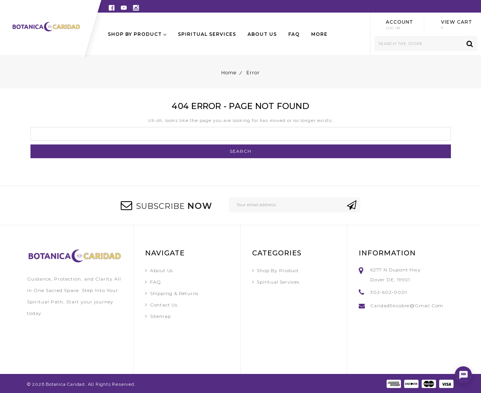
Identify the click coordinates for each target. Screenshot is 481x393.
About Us (262, 34)
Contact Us (163, 305)
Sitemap (160, 316)
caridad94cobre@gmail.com (406, 305)
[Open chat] (463, 374)
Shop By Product (137, 34)
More (319, 34)
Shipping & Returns (174, 293)
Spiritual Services (207, 34)
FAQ (294, 34)
